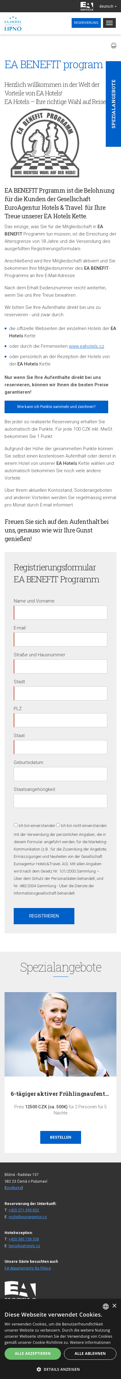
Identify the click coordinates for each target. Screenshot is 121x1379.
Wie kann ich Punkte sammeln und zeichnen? (56, 406)
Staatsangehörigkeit (34, 789)
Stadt (19, 681)
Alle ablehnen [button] (90, 1353)
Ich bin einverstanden (37, 825)
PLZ (18, 708)
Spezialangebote (113, 104)
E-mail (20, 628)
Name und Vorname (34, 601)
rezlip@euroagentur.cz (28, 1217)
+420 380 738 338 (24, 1239)
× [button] (114, 1306)
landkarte (14, 1188)
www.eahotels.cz (86, 346)
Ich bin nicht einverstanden (84, 825)
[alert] (60, 1339)
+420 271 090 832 (24, 1210)
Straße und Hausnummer (39, 655)
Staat (19, 735)
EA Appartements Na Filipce (28, 1268)
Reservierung (86, 23)
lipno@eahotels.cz (24, 1246)
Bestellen (60, 1137)
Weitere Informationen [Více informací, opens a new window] (90, 1342)
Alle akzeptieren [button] (33, 1353)
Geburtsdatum (28, 762)
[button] (60, 1369)
